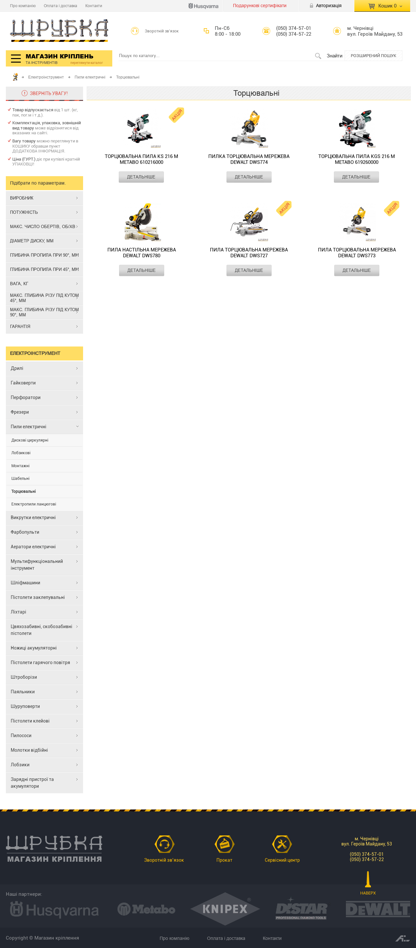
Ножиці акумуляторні (34, 647)
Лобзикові (21, 453)
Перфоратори (26, 397)
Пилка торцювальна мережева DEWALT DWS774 (248, 159)
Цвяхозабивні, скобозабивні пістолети (41, 630)
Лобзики (20, 764)
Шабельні (20, 478)
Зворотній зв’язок (162, 31)
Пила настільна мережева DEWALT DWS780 (141, 253)
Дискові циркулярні (29, 440)
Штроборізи (24, 677)
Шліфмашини (25, 582)
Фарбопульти (25, 532)
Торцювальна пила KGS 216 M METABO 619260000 (356, 159)
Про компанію (23, 5)
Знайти (334, 55)
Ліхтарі (18, 611)
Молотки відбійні (29, 750)
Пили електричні (90, 77)
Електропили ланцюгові (33, 504)
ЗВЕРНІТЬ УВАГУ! (49, 93)
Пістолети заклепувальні (38, 597)
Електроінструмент (46, 77)
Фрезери (20, 412)
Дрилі (17, 368)
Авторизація (329, 5)
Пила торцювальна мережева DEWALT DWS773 (357, 253)
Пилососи (21, 735)
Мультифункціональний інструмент (37, 565)
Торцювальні (23, 491)
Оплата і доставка (60, 5)
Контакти (93, 5)
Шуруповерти (25, 706)
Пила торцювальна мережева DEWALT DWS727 (249, 253)
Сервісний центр (282, 860)
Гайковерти (23, 382)
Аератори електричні (33, 546)
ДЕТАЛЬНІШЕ (141, 176)
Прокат (224, 860)
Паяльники (23, 691)
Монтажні (20, 466)
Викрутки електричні (33, 517)
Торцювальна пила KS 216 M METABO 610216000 (141, 159)
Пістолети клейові (30, 720)
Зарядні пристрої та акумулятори (32, 783)
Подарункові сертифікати (260, 5)
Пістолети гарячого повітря (40, 662)
